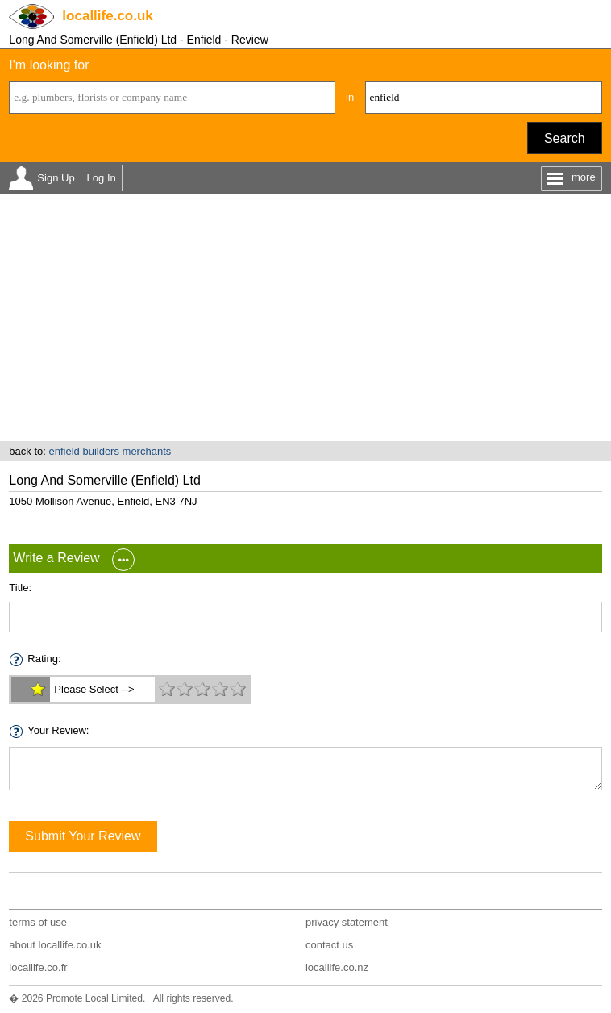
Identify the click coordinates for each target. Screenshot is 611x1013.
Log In (101, 178)
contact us (329, 945)
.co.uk (107, 15)
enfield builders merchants (110, 451)
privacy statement (347, 922)
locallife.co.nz (337, 967)
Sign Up (55, 178)
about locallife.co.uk (55, 945)
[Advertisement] (305, 320)
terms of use (38, 922)
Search (564, 138)
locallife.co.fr (38, 967)
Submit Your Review (82, 836)
